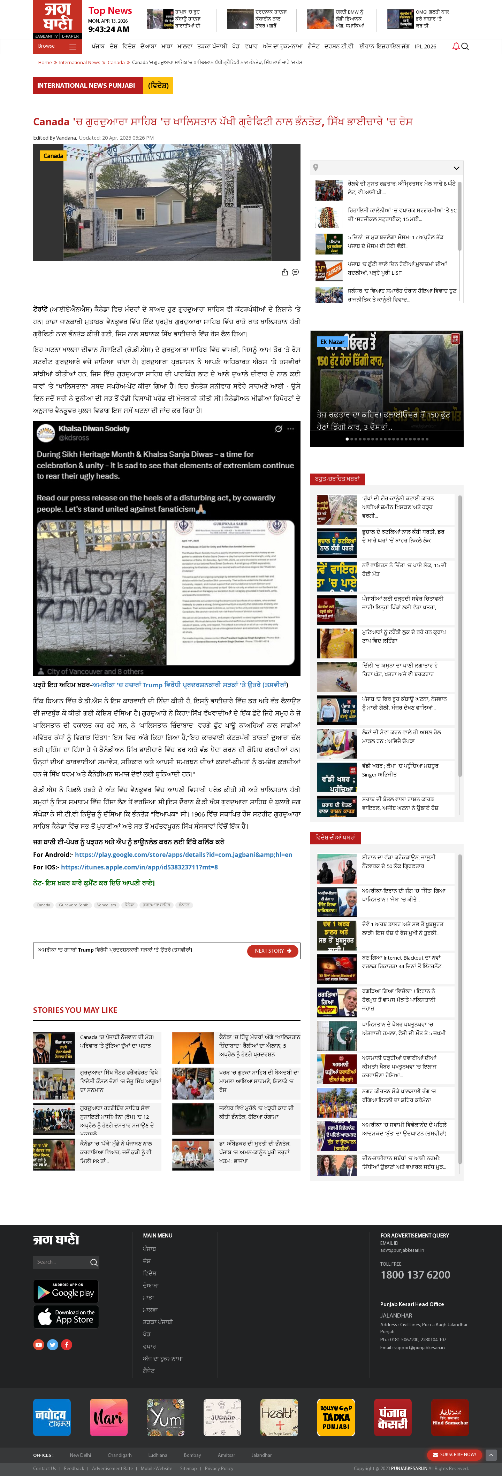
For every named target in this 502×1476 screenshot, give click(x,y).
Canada (53, 156)
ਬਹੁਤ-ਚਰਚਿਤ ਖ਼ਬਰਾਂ (337, 479)
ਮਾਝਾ (167, 47)
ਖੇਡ (236, 47)
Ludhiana (158, 1455)
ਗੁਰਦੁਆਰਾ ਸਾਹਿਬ (156, 905)
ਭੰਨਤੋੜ (184, 905)
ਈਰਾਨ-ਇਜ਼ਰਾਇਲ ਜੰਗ (384, 47)
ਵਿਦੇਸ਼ (129, 47)
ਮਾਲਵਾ (184, 47)
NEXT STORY (273, 951)
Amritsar (226, 1455)
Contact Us (44, 1468)
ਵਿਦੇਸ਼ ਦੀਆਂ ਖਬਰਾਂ (335, 838)
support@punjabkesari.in (419, 1348)
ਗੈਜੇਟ (314, 47)
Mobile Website (156, 1468)
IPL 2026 (425, 47)
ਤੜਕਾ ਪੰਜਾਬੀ (212, 47)
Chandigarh (120, 1455)
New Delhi (80, 1455)
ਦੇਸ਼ (113, 47)
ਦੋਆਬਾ (148, 47)
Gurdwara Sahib (74, 905)
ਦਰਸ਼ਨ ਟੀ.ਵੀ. (340, 47)
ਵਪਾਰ (251, 47)
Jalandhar (262, 1455)
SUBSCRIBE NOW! (454, 1455)
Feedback (74, 1468)
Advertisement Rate (112, 1468)
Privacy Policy (219, 1468)
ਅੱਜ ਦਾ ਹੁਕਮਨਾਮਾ (283, 47)
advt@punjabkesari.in (402, 1250)
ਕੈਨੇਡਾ (129, 905)
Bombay (192, 1455)
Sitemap (188, 1468)
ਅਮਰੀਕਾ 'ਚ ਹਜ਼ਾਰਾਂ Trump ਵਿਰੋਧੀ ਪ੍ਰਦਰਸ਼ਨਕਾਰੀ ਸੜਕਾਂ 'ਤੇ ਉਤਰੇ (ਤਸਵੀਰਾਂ (189, 686)
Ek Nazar (332, 342)
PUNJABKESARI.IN (409, 1468)
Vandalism (106, 905)
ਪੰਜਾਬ (98, 47)
